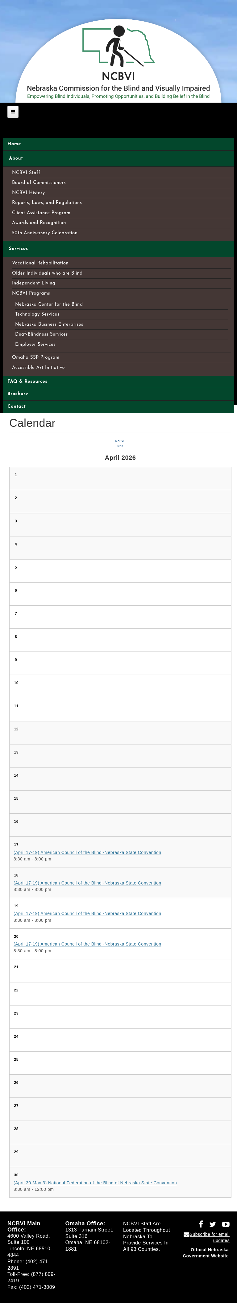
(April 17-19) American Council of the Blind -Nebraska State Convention (87, 852)
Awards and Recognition (39, 223)
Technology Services (37, 314)
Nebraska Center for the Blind (49, 304)
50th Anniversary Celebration (45, 233)
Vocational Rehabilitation (40, 263)
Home (14, 144)
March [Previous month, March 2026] (120, 440)
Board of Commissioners (39, 183)
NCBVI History (28, 193)
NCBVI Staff (26, 173)
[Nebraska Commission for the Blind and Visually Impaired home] (118, 58)
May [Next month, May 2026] (120, 445)
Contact (16, 406)
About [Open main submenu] (16, 158)
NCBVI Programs (31, 293)
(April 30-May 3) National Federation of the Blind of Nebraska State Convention (95, 1182)
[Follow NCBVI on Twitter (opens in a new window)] (210, 1225)
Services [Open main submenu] (18, 249)
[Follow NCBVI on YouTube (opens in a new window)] (224, 1225)
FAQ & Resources (27, 381)
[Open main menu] (13, 112)
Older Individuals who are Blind (47, 273)
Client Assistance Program (41, 213)
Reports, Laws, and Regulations (47, 203)
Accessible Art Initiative (38, 368)
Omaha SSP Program (36, 357)
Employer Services (35, 344)
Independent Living (33, 283)
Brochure (17, 394)
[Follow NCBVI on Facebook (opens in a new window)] (198, 1225)
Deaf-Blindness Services (41, 334)
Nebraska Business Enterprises (49, 324)
